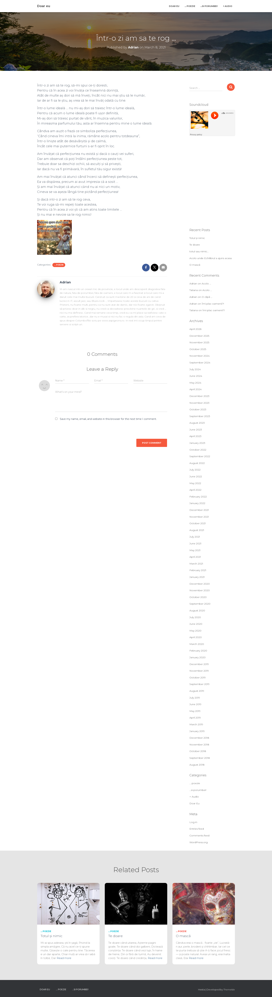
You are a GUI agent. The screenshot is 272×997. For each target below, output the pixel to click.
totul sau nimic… (199, 251)
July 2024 (195, 369)
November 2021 (199, 516)
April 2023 (195, 436)
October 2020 (198, 597)
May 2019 (195, 711)
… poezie (190, 6)
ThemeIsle (229, 989)
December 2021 (199, 510)
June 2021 (195, 543)
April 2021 (195, 556)
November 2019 (199, 670)
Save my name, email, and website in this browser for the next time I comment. (108, 419)
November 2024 (199, 355)
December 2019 (199, 664)
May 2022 (195, 483)
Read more (64, 958)
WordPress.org (198, 842)
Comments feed (199, 835)
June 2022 (195, 476)
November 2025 (199, 342)
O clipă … (207, 296)
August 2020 (197, 610)
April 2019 (195, 717)
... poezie (58, 265)
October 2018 (197, 751)
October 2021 (197, 523)
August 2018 (197, 764)
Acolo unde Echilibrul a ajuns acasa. (210, 258)
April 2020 (195, 637)
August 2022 (197, 463)
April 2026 (195, 329)
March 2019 (196, 724)
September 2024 (199, 362)
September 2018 (199, 757)
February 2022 (198, 496)
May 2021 (195, 550)
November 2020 (199, 590)
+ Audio (227, 6)
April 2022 (195, 489)
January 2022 (197, 503)
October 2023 (197, 409)
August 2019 (196, 690)
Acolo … (206, 283)
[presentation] (79, 429)
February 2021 (197, 570)
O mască (194, 264)
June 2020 (195, 623)
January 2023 (197, 443)
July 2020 (195, 617)
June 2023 (195, 429)
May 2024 (195, 382)
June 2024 (195, 375)
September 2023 (199, 416)
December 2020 (199, 583)
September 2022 (199, 456)
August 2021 (196, 530)
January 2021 (197, 577)
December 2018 (199, 737)
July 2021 (194, 536)
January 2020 (197, 657)
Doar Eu (174, 6)
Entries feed (196, 828)
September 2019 (199, 684)
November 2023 (199, 402)
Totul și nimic (197, 238)
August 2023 (197, 422)
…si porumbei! (209, 6)
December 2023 (199, 396)
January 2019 (197, 731)
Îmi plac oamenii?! (213, 303)
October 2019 (197, 677)
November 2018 (199, 744)
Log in (193, 822)
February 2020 (198, 650)
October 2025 (197, 349)
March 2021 (196, 563)
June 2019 (195, 704)
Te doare (194, 244)
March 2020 (196, 644)
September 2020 (199, 603)
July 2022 (195, 469)
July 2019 (194, 697)
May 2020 (195, 630)
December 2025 (199, 335)
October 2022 (197, 449)
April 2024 (195, 389)
